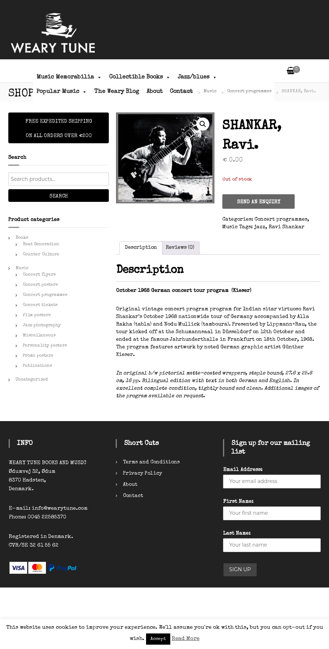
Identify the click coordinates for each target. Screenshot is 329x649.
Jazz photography (42, 325)
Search (59, 196)
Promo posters (38, 356)
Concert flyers (39, 275)
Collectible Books (140, 77)
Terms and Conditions (151, 462)
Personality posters (45, 346)
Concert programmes (249, 91)
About (154, 92)
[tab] (140, 248)
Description (141, 247)
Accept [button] (158, 639)
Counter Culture (41, 255)
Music (210, 91)
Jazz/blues (197, 77)
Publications (37, 366)
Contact (133, 496)
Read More (186, 638)
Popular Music (62, 92)
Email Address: (242, 469)
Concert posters (40, 285)
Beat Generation (41, 244)
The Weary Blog (116, 92)
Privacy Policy (142, 473)
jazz (259, 227)
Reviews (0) (180, 247)
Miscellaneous (39, 336)
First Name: (238, 501)
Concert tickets (40, 305)
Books (22, 238)
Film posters (37, 315)
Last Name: (237, 533)
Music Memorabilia (69, 77)
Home (188, 91)
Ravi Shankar (286, 227)
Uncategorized (32, 380)
